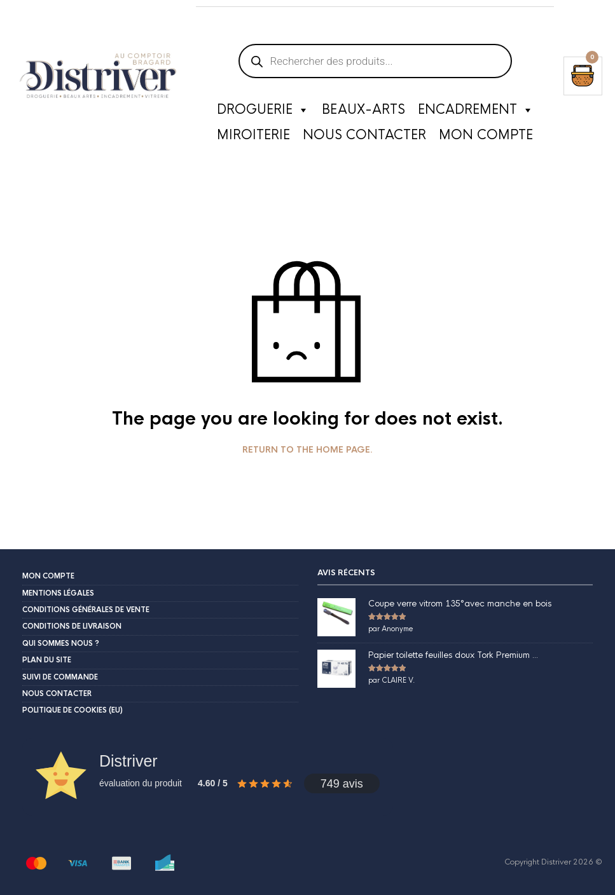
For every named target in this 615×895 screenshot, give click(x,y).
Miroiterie (253, 135)
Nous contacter (364, 135)
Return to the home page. (307, 450)
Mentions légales (58, 593)
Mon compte (486, 135)
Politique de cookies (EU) (72, 710)
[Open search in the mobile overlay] (375, 12)
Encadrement (476, 110)
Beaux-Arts (363, 110)
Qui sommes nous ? (60, 643)
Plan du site (46, 659)
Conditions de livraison (71, 626)
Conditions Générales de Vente (85, 609)
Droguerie (263, 110)
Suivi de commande (60, 677)
